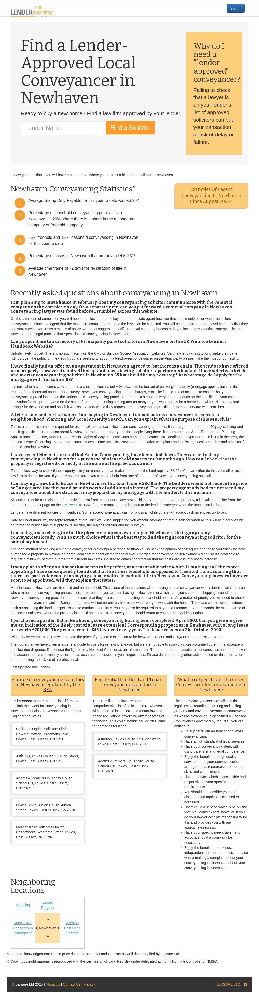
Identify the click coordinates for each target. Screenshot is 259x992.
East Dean (72, 928)
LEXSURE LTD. (228, 984)
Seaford (72, 933)
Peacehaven (23, 928)
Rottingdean (23, 933)
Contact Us (71, 984)
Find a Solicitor (130, 127)
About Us (53, 984)
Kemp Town (23, 923)
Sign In (235, 8)
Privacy (89, 984)
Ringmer (47, 907)
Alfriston (72, 923)
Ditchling (23, 905)
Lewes (47, 902)
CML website (72, 505)
